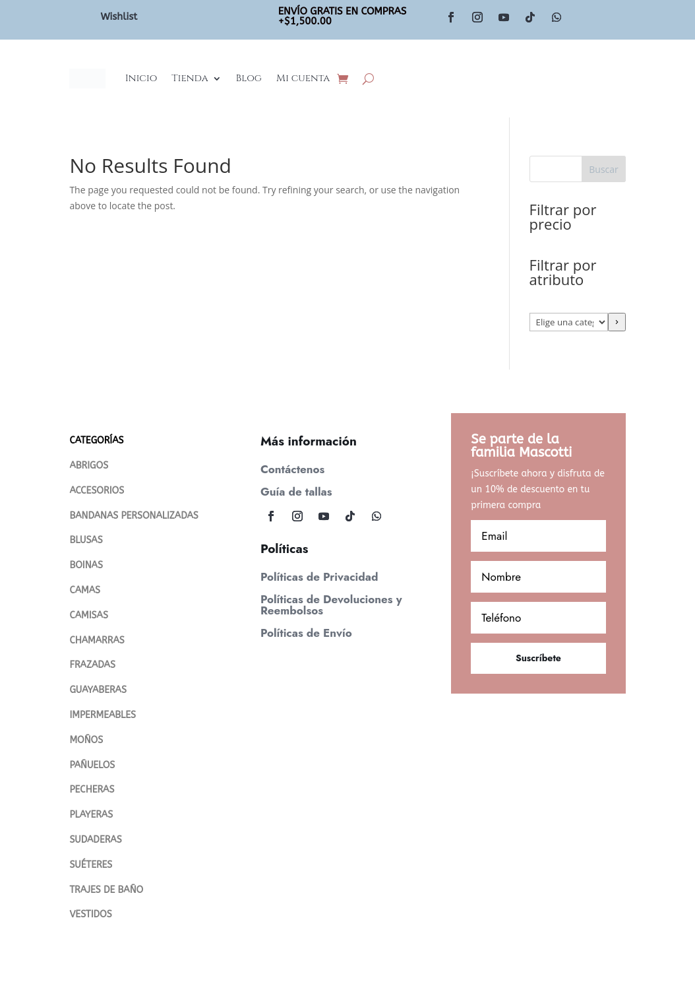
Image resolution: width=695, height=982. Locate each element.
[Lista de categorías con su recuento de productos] (568, 322)
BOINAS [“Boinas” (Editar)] (85, 565)
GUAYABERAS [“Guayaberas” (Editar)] (97, 690)
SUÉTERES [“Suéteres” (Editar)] (90, 864)
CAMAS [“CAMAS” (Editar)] (84, 590)
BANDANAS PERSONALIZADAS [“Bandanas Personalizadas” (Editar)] (133, 515)
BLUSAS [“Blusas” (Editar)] (85, 540)
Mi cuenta (303, 78)
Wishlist (118, 16)
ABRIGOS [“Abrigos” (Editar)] (88, 465)
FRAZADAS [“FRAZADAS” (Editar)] (92, 665)
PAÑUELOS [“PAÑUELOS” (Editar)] (92, 765)
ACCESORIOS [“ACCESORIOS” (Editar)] (96, 490)
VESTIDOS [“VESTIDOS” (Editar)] (90, 914)
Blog (249, 78)
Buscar (604, 169)
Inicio (141, 78)
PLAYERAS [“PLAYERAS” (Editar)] (91, 814)
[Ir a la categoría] (617, 322)
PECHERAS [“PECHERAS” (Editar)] (91, 789)
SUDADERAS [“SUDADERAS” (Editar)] (95, 839)
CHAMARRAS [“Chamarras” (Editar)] (96, 640)
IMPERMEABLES (102, 715)
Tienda (189, 78)
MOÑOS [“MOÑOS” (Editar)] (86, 740)
